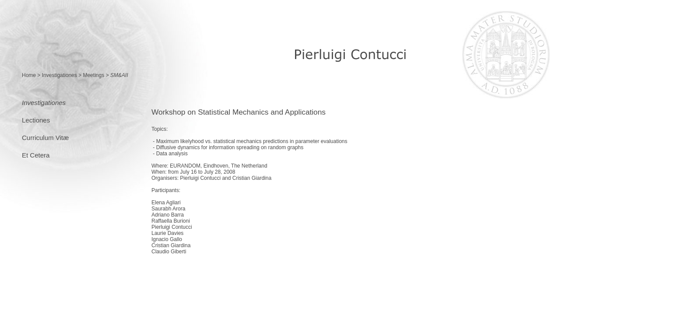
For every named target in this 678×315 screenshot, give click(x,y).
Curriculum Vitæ (45, 137)
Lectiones (36, 120)
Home (29, 75)
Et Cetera (35, 155)
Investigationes (59, 75)
